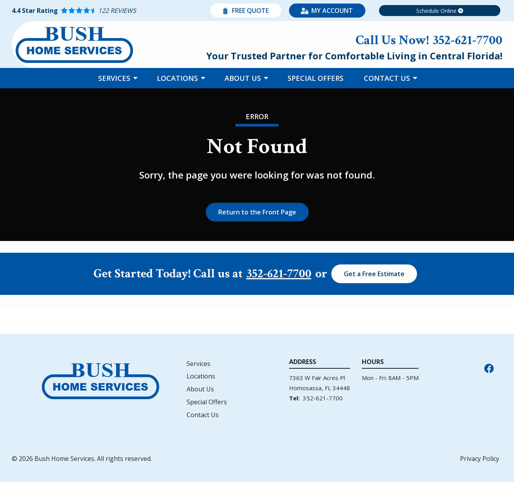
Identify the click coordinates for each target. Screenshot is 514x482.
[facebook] (489, 367)
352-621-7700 (278, 274)
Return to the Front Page (257, 212)
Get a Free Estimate (374, 274)
